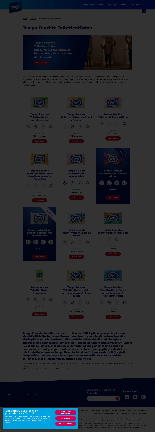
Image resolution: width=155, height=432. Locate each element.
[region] (40, 418)
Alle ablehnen (65, 418)
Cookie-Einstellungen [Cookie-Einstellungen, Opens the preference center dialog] (66, 423)
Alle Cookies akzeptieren (66, 412)
